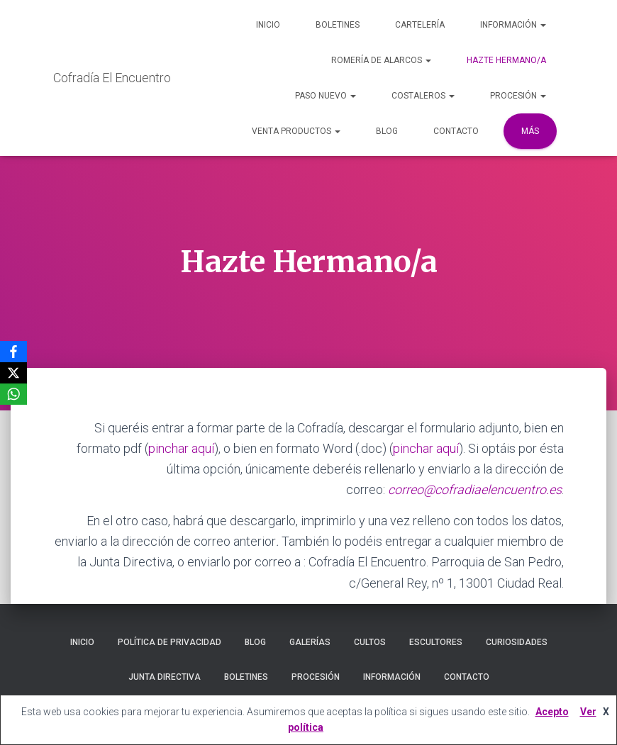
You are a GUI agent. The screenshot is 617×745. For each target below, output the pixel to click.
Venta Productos (296, 131)
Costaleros (423, 96)
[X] (13, 372)
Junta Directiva (164, 677)
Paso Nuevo (325, 96)
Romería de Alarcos (381, 60)
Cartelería (420, 25)
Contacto (456, 131)
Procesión (518, 96)
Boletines (338, 25)
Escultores (435, 642)
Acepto (552, 711)
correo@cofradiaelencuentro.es (475, 489)
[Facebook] (13, 351)
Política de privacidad (169, 642)
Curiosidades (516, 642)
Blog (387, 131)
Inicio (268, 25)
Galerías (309, 642)
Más (530, 131)
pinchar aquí (181, 448)
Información (513, 25)
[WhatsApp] (13, 394)
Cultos (370, 642)
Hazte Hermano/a (506, 60)
